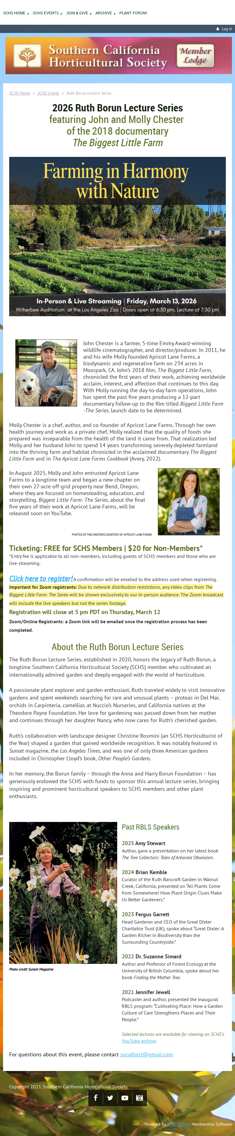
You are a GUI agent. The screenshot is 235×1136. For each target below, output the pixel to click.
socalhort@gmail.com (146, 1054)
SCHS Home (19, 93)
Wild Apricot (178, 1124)
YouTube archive (139, 1041)
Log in (227, 28)
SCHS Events (48, 93)
